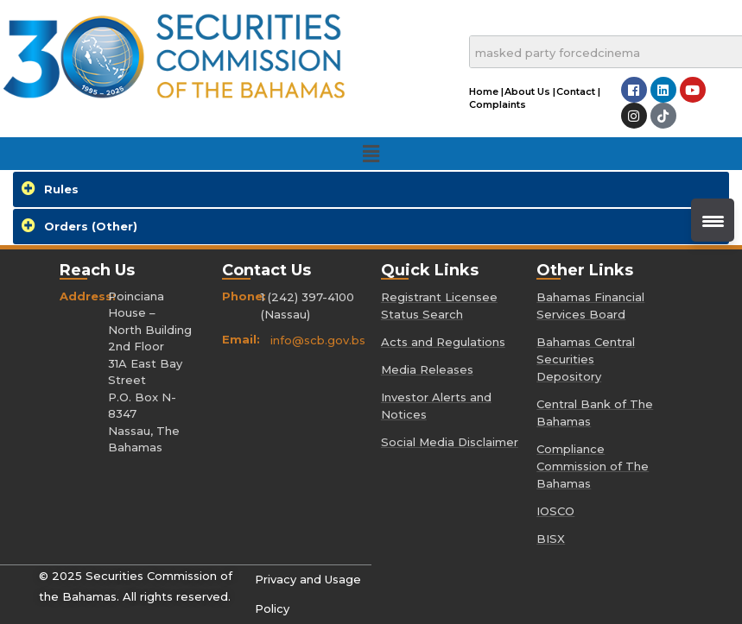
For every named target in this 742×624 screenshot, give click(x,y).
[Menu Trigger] (712, 220)
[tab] (371, 189)
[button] (370, 153)
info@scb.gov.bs (317, 340)
